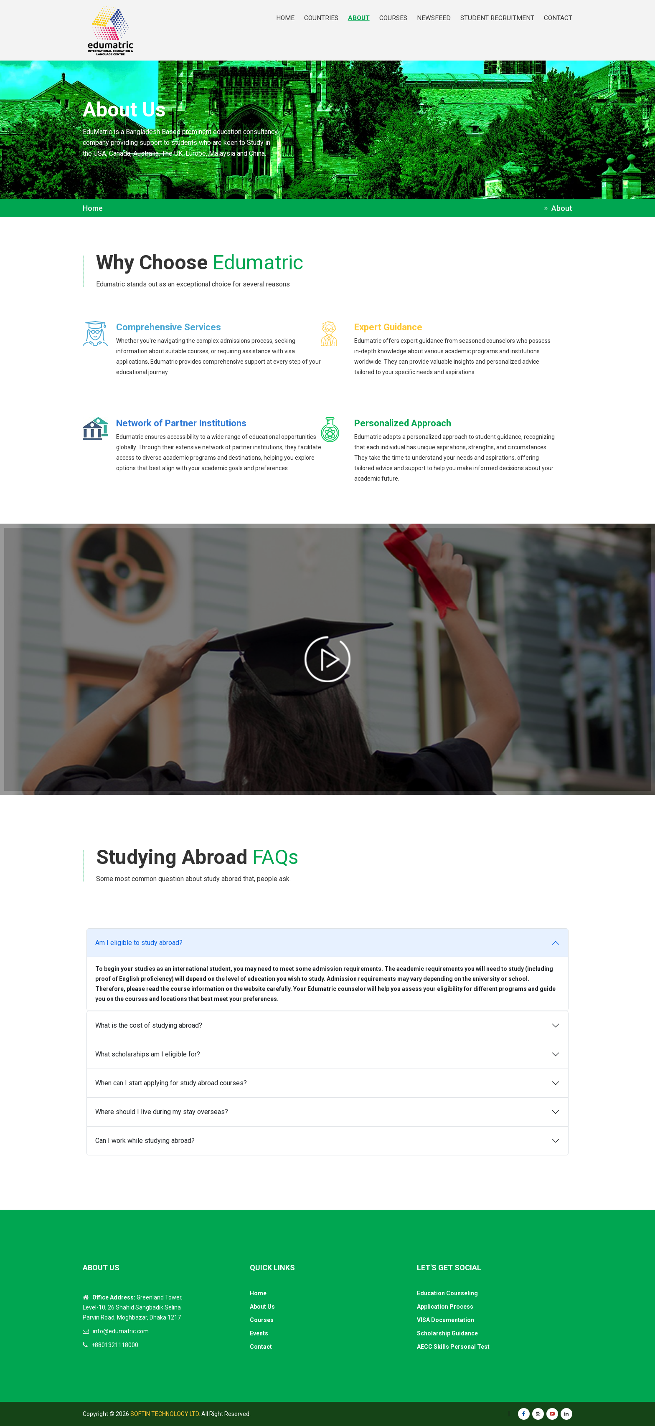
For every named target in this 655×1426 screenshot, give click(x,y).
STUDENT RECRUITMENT (497, 18)
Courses (262, 1320)
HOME (285, 18)
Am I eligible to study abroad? (139, 943)
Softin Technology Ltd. (165, 1414)
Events (259, 1333)
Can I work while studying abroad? (145, 1141)
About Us (262, 1306)
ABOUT (359, 18)
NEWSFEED (434, 18)
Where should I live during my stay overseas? (161, 1112)
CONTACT (558, 18)
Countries (321, 18)
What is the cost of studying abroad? (148, 1025)
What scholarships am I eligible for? (147, 1054)
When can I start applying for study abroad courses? (171, 1083)
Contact (261, 1346)
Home (93, 208)
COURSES (393, 18)
